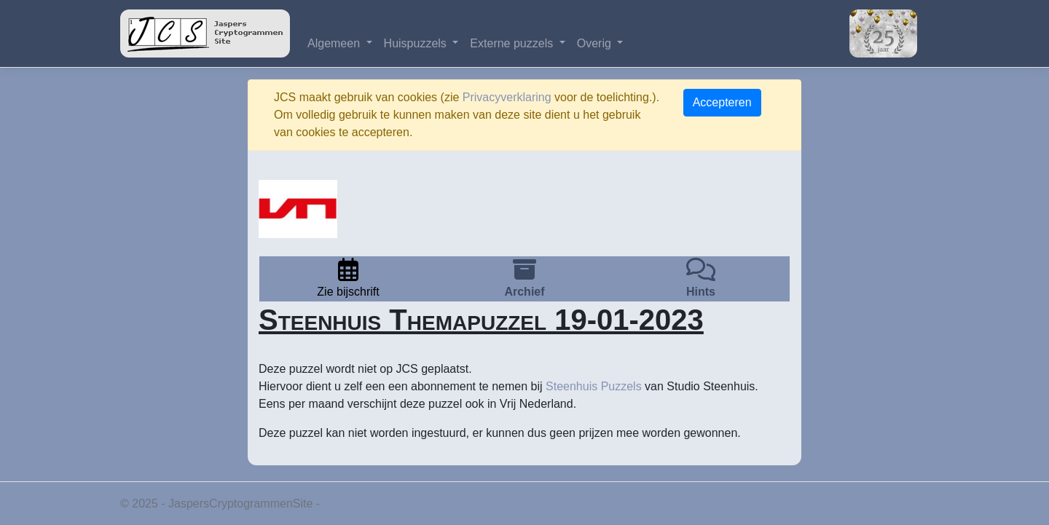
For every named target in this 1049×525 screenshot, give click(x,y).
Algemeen (335, 43)
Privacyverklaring (507, 97)
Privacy (342, 503)
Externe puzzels (513, 43)
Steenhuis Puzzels (594, 386)
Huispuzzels (417, 43)
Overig (596, 43)
